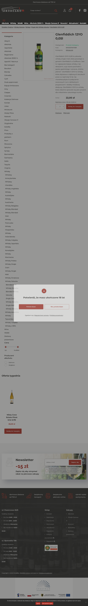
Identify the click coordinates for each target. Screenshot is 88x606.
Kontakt (49, 514)
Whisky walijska (11, 322)
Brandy (7, 72)
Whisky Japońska (12, 244)
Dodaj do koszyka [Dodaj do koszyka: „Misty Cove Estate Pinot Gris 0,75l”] (13, 431)
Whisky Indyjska (11, 240)
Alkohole (71, 514)
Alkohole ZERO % (11, 58)
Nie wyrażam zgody (47, 603)
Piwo (6, 130)
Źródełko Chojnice (7, 27)
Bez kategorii (9, 65)
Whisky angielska (12, 189)
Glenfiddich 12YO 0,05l (57, 27)
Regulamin (50, 531)
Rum (6, 141)
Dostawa (58, 113)
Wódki (6, 333)
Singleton (12, 365)
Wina (6, 329)
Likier (6, 106)
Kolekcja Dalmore (11, 99)
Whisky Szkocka (19, 27)
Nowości (71, 524)
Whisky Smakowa (12, 278)
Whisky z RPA (10, 326)
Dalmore (11, 362)
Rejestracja (50, 517)
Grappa (7, 92)
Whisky (28, 27)
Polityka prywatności (45, 573)
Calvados (7, 75)
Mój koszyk (50, 524)
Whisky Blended (11, 209)
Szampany (8, 158)
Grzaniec (7, 96)
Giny (6, 89)
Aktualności (50, 527)
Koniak (7, 103)
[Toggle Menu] (4, 20)
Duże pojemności (11, 82)
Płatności (66, 113)
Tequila (7, 165)
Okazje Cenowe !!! (11, 120)
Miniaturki (8, 110)
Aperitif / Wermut (11, 62)
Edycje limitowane (11, 86)
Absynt (7, 41)
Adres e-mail (50, 462)
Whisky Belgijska (11, 206)
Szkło (6, 161)
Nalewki (7, 116)
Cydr (6, 79)
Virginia (7, 168)
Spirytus (7, 147)
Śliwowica (8, 144)
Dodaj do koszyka (74, 107)
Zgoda (38, 603)
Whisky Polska (10, 261)
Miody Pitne (9, 113)
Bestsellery (71, 527)
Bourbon (7, 68)
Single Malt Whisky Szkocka (40, 27)
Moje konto (50, 521)
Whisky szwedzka (12, 312)
